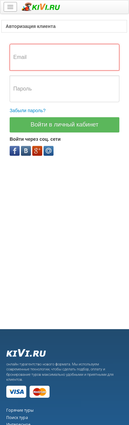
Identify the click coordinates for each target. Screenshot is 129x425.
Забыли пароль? (28, 110)
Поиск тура (17, 417)
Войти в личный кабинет (64, 124)
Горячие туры (20, 410)
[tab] (64, 26)
